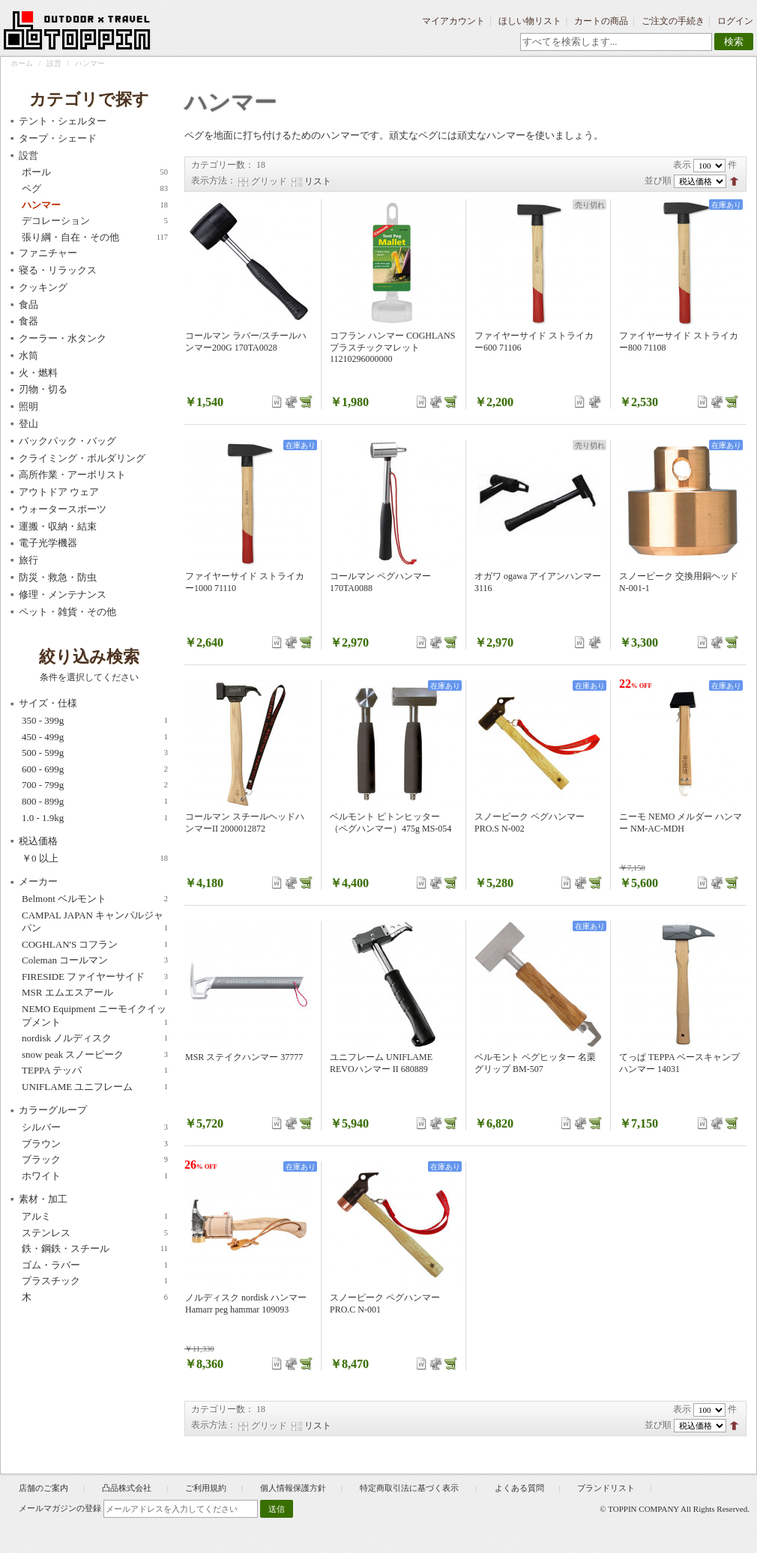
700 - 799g (95, 785)
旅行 (28, 560)
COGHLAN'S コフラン (95, 944)
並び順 (658, 180)
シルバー (95, 1127)
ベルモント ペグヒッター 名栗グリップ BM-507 (535, 1063)
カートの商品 (601, 21)
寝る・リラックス (58, 270)
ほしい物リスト (529, 21)
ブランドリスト (606, 1487)
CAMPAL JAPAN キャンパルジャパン (95, 922)
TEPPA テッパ (95, 1070)
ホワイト (95, 1176)
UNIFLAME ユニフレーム (95, 1087)
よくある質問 (519, 1487)
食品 (28, 304)
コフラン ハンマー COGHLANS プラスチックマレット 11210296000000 (392, 347)
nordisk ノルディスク (95, 1038)
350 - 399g (95, 720)
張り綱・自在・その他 (95, 237)
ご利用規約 (205, 1487)
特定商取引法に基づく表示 (410, 1487)
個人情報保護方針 (293, 1487)
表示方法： (213, 180)
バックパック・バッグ (67, 440)
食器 (28, 321)
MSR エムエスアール (95, 992)
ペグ (95, 189)
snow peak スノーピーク (95, 1055)
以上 (95, 858)
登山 (28, 423)
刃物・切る (43, 389)
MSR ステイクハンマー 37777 (244, 1057)
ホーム (21, 63)
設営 (53, 63)
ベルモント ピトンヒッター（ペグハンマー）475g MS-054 (390, 822)
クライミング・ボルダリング (82, 458)
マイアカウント (453, 21)
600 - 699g (95, 769)
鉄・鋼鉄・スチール (95, 1249)
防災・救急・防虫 (58, 577)
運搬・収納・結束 (58, 526)
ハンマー (95, 205)
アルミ (95, 1216)
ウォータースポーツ (62, 509)
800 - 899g (95, 801)
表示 (682, 165)
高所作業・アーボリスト (72, 474)
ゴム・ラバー (95, 1265)
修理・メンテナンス (62, 594)
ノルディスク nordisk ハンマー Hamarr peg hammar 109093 (246, 1303)
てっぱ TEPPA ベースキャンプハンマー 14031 (679, 1063)
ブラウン (95, 1144)
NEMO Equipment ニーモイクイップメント (95, 1016)
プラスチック (95, 1281)
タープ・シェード (58, 138)
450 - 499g (95, 737)
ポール (95, 172)
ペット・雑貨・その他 (67, 611)
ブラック (95, 1159)
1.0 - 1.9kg (95, 818)
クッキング (43, 287)
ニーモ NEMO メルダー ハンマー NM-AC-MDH (680, 822)
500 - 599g (95, 753)
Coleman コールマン (95, 960)
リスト (317, 181)
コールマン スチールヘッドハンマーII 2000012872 (244, 822)
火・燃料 (38, 372)
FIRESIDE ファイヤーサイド (95, 977)
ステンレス (95, 1233)
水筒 (28, 355)
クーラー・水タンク (62, 338)
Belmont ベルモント (95, 899)
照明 (28, 406)
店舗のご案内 (43, 1487)
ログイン (735, 21)
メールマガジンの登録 (60, 1508)
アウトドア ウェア (59, 491)
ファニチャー (48, 252)
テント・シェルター (62, 121)
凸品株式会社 (126, 1487)
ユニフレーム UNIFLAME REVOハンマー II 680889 (381, 1063)
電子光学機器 (48, 542)
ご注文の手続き (673, 21)
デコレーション (95, 221)
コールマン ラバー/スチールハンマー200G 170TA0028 (246, 341)
